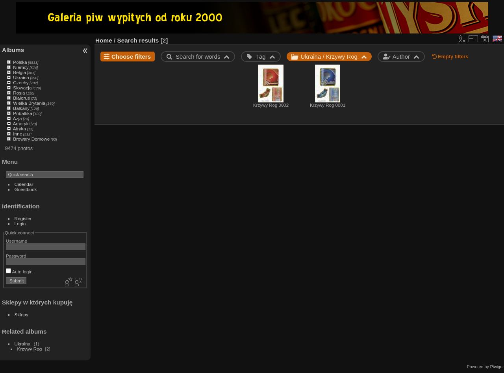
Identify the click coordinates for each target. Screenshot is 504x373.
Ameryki (21, 123)
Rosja (19, 92)
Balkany (21, 108)
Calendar (24, 184)
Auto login (19, 271)
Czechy (20, 82)
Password (16, 255)
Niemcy (20, 67)
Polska (20, 62)
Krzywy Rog (29, 348)
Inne (17, 133)
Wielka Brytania (29, 103)
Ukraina (21, 77)
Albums (13, 49)
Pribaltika (22, 113)
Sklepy (21, 314)
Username (16, 240)
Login (20, 223)
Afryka (19, 128)
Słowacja (22, 87)
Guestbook (26, 189)
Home (103, 40)
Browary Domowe (31, 138)
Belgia (19, 72)
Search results (138, 40)
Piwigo (496, 366)
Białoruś (21, 97)
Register (23, 218)
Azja (17, 118)
